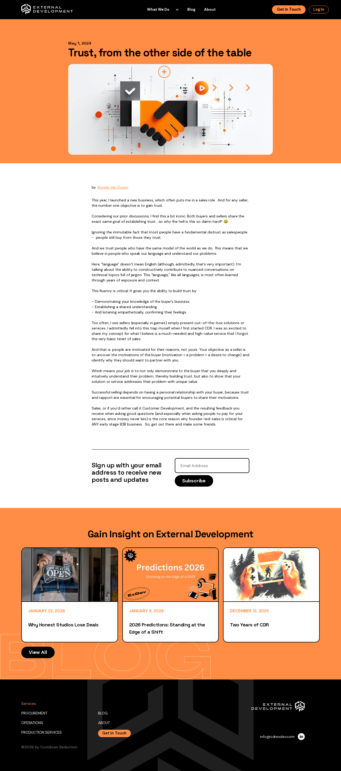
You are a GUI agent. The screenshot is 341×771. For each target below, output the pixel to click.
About (210, 9)
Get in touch (289, 9)
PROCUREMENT (34, 713)
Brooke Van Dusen (113, 187)
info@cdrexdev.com (277, 736)
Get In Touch (114, 733)
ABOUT (104, 722)
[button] (161, 9)
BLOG (102, 713)
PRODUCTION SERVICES (41, 732)
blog (191, 9)
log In (318, 9)
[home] (47, 9)
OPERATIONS (32, 722)
